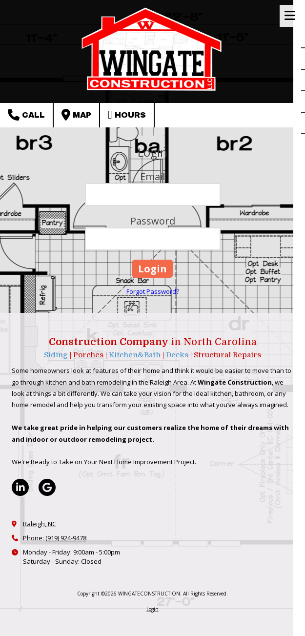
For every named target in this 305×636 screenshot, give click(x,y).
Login (152, 609)
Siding (57, 354)
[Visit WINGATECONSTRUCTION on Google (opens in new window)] (47, 487)
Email (152, 176)
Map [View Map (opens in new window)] (76, 115)
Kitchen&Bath (135, 354)
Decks (178, 354)
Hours (127, 115)
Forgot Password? (152, 291)
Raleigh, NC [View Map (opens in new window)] (39, 523)
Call (26, 115)
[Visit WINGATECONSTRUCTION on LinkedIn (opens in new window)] (20, 487)
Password (152, 220)
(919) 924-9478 (65, 537)
